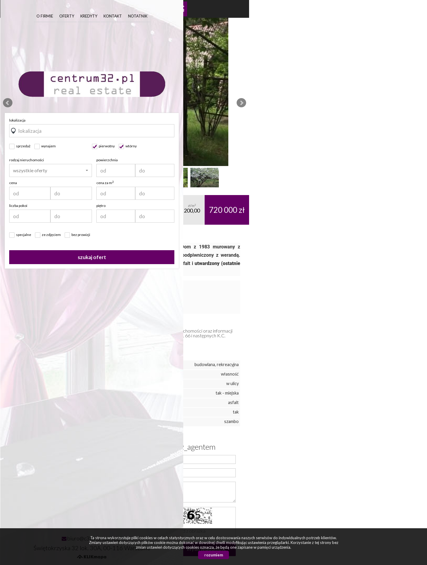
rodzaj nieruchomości (275, 160)
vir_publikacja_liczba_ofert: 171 (62, 520)
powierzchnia (356, 160)
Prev (7, 103)
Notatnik (386, 16)
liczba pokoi (267, 205)
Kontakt (361, 16)
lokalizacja (266, 120)
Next (241, 103)
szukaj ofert (340, 257)
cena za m (353, 183)
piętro (349, 205)
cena (262, 183)
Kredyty (337, 16)
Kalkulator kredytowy (179, 8)
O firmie (293, 16)
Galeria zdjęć (148, 8)
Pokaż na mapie (116, 8)
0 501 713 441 (66, 489)
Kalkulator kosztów (164, 8)
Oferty (315, 16)
